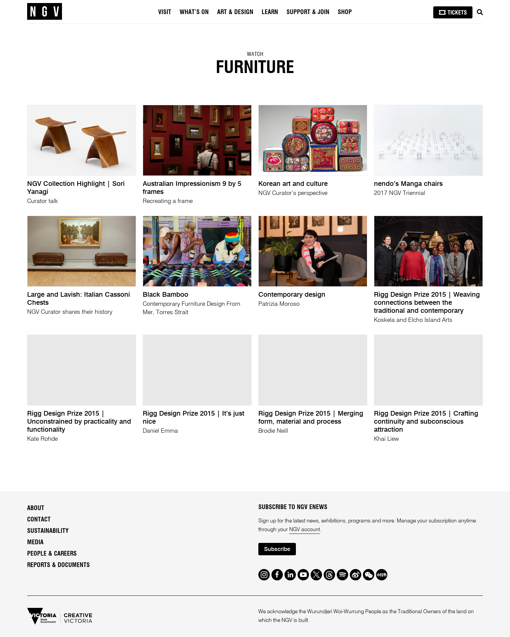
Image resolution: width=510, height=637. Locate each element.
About (35, 508)
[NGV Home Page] (44, 11)
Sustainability (48, 531)
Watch (255, 54)
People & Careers (52, 554)
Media (35, 543)
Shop (345, 12)
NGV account (304, 530)
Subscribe (277, 549)
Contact (39, 520)
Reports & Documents (58, 565)
